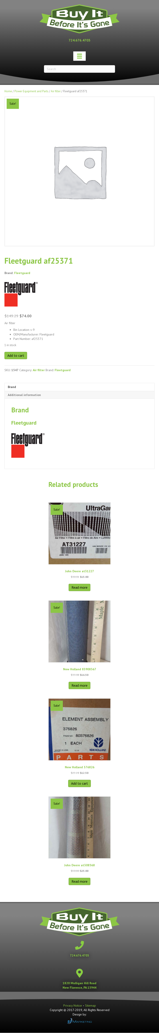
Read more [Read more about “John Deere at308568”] (79, 881)
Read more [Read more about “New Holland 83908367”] (79, 685)
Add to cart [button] (79, 783)
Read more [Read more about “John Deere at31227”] (79, 587)
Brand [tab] (12, 387)
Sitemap (90, 1006)
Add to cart (15, 355)
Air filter (56, 91)
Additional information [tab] (24, 395)
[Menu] (79, 56)
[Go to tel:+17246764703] (79, 40)
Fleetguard (22, 273)
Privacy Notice (73, 1006)
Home (8, 91)
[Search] (79, 69)
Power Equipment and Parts (31, 91)
